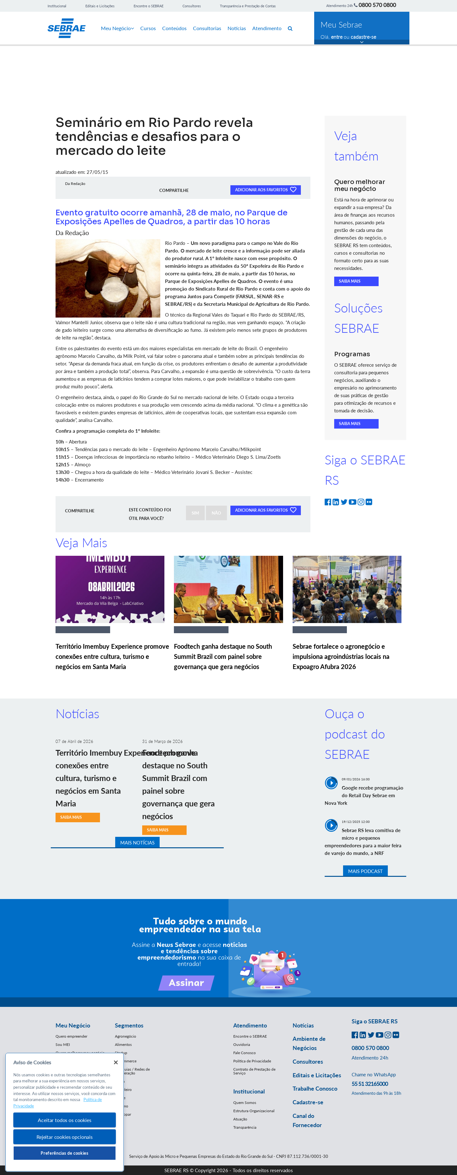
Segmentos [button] (129, 1025)
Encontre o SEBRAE (148, 6)
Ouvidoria (241, 1044)
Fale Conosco (244, 1052)
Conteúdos (174, 28)
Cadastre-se (308, 1102)
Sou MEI (63, 1044)
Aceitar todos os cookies (64, 1120)
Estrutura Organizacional (254, 1110)
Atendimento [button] (250, 1025)
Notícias (237, 28)
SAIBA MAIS (350, 281)
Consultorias (207, 28)
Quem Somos (244, 1102)
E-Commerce (125, 1061)
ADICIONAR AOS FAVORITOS (265, 189)
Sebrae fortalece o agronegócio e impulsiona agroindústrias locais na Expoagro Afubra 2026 (341, 656)
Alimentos (123, 1044)
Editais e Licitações (100, 6)
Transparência (244, 1127)
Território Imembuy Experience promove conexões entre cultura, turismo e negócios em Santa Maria (112, 656)
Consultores (191, 6)
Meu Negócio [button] (73, 1025)
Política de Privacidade (252, 1061)
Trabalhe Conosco (315, 1088)
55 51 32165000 (370, 1083)
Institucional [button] (249, 1091)
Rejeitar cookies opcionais (64, 1137)
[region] (64, 1112)
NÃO (216, 512)
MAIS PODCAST (365, 871)
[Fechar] (116, 1062)
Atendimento (266, 28)
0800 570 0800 (377, 4)
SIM (195, 512)
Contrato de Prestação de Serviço (254, 1071)
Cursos (148, 28)
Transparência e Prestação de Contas (248, 6)
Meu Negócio (117, 28)
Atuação (240, 1119)
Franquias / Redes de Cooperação (132, 1071)
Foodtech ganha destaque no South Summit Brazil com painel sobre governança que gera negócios (223, 656)
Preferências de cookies (64, 1153)
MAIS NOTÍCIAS (137, 842)
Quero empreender (71, 1036)
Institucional (57, 6)
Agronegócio (125, 1036)
